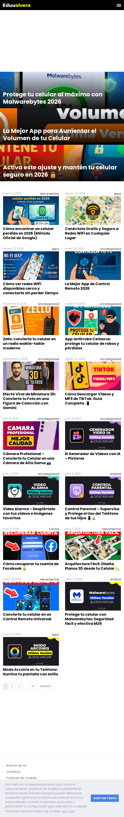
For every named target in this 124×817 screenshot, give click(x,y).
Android (115, 474)
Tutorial (54, 529)
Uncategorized (110, 249)
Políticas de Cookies (22, 778)
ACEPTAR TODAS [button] (104, 798)
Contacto (14, 772)
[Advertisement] (62, 41)
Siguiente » (46, 686)
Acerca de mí (17, 765)
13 (33, 686)
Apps (117, 194)
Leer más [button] (68, 811)
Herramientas (49, 194)
